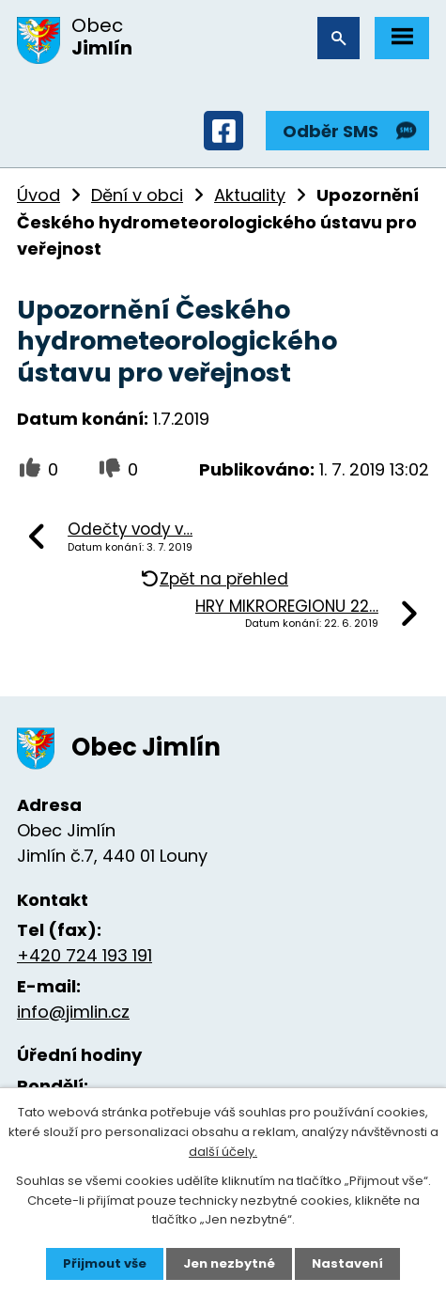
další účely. (223, 1152)
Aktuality (249, 195)
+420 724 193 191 (84, 955)
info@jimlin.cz (73, 1011)
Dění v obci (137, 195)
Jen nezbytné (229, 1263)
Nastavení (347, 1263)
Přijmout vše (104, 1263)
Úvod (38, 195)
